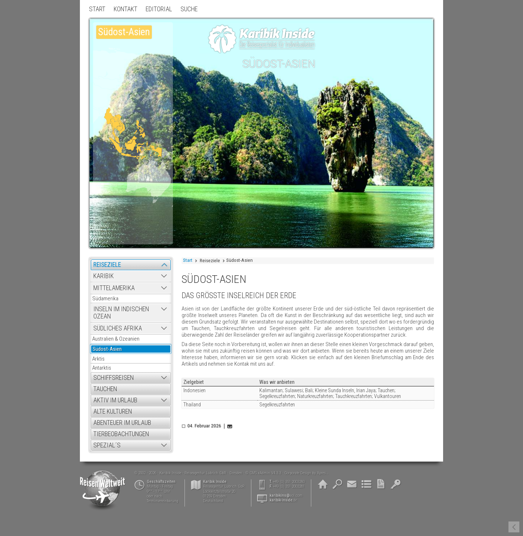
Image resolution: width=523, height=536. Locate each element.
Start (187, 260)
